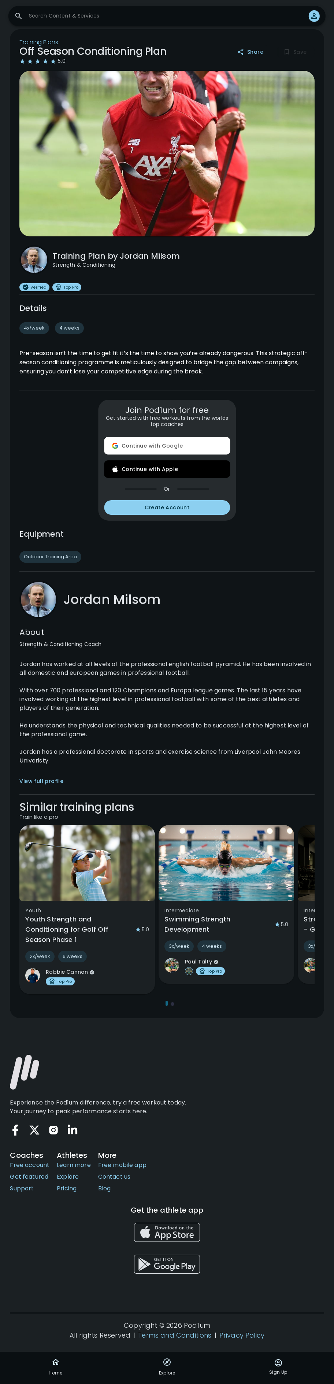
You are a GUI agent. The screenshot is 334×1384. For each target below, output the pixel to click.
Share (251, 52)
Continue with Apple (167, 469)
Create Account (167, 507)
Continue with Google (167, 446)
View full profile (41, 781)
